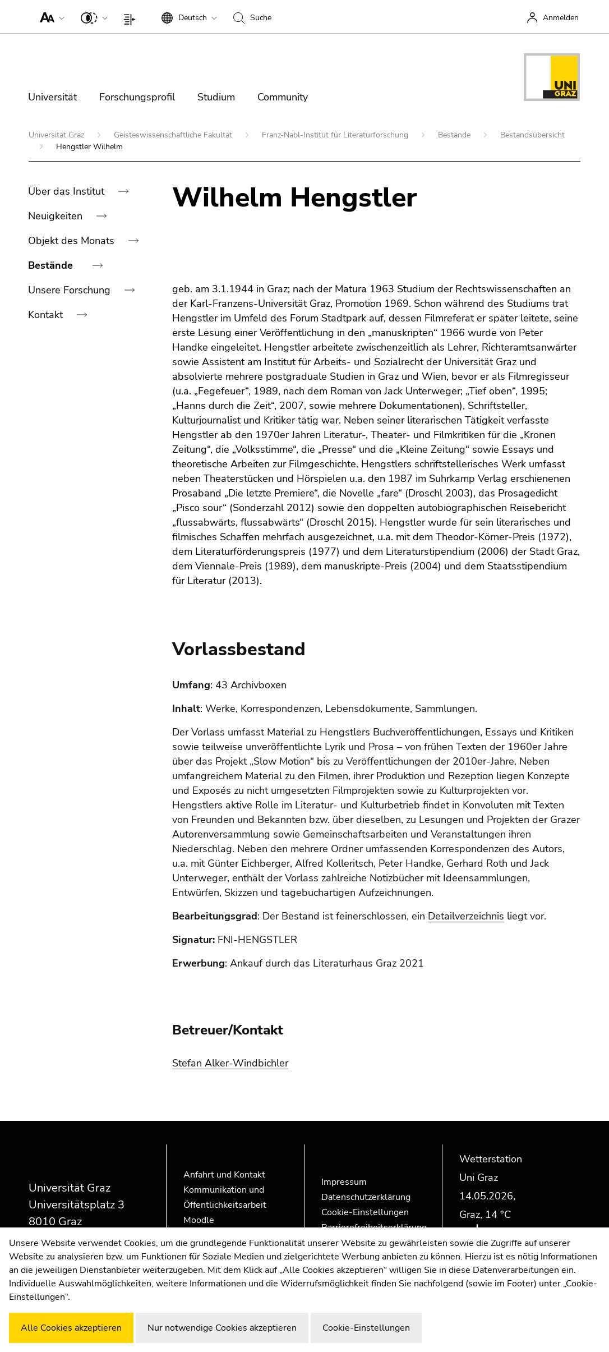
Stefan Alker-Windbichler (230, 1063)
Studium (216, 97)
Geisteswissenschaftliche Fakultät (174, 135)
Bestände (455, 135)
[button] (49, 17)
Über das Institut (67, 191)
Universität (52, 97)
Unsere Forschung (70, 290)
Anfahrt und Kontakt (224, 1175)
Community (282, 97)
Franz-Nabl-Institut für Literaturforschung (336, 135)
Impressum (344, 1182)
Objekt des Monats (72, 240)
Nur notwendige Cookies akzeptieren (222, 1328)
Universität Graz (57, 135)
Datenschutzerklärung (365, 1197)
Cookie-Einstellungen (365, 1212)
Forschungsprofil (137, 97)
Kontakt (47, 314)
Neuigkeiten (56, 216)
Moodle (198, 1220)
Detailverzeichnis (466, 916)
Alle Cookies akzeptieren (71, 1328)
